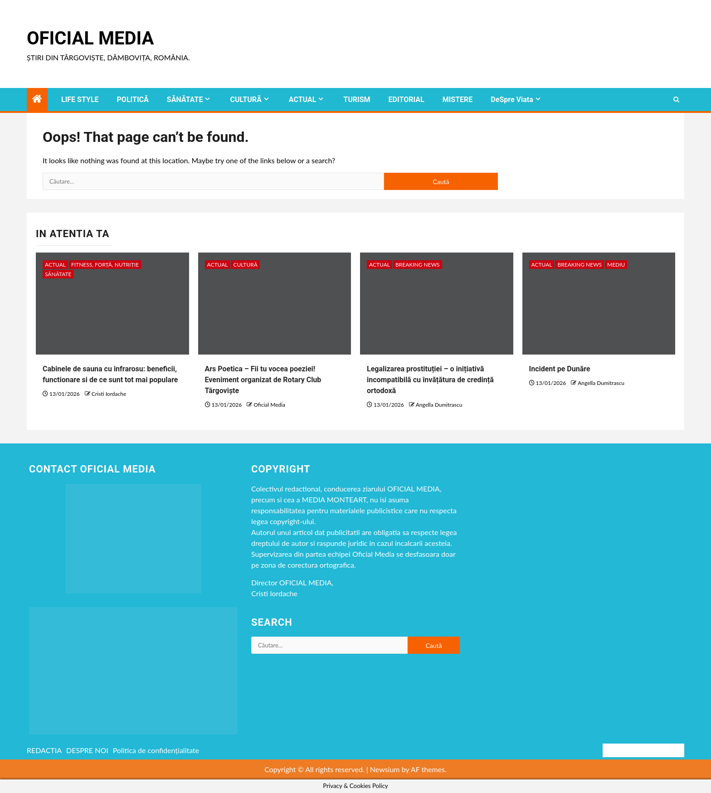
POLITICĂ (133, 99)
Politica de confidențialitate (156, 750)
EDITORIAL (406, 99)
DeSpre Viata (512, 99)
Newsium (385, 769)
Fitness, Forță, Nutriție (105, 264)
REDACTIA (44, 750)
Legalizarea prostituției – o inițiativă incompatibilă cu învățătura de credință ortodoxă (430, 380)
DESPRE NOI (87, 750)
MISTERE (458, 99)
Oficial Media (90, 38)
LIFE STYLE (80, 99)
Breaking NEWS (417, 264)
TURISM (356, 99)
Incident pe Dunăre (559, 369)
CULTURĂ (245, 99)
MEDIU (616, 264)
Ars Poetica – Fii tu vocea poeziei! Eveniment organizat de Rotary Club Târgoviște (263, 380)
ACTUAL (303, 99)
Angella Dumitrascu (439, 404)
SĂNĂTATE (185, 99)
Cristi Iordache (109, 393)
